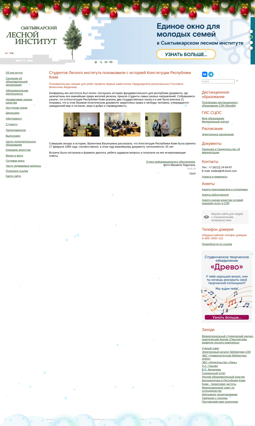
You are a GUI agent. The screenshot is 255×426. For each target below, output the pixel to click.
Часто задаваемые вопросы (23, 165)
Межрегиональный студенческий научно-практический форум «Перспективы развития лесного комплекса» (228, 339)
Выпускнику (13, 135)
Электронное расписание (218, 134)
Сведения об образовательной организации (17, 81)
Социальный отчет (213, 373)
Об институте (14, 72)
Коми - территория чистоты (219, 384)
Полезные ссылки (17, 170)
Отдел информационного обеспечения (170, 161)
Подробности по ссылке (217, 244)
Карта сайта (13, 176)
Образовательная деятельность (17, 92)
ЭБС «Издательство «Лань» (219, 362)
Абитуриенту (14, 118)
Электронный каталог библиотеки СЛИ (226, 351)
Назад (193, 173)
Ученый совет (210, 348)
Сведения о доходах (215, 398)
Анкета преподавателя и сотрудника (225, 189)
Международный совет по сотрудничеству (218, 389)
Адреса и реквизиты (214, 176)
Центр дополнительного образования (21, 143)
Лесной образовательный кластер (223, 376)
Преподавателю (16, 130)
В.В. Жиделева (211, 369)
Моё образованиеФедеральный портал (215, 120)
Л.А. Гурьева (210, 366)
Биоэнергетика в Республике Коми (223, 380)
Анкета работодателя (215, 194)
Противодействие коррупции (220, 401)
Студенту (11, 124)
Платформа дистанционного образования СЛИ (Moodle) (220, 104)
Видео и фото (14, 155)
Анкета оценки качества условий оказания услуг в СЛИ (222, 201)
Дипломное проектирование (220, 394)
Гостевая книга (15, 160)
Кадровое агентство (18, 149)
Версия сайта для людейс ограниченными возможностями (227, 217)
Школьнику (13, 112)
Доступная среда (16, 107)
